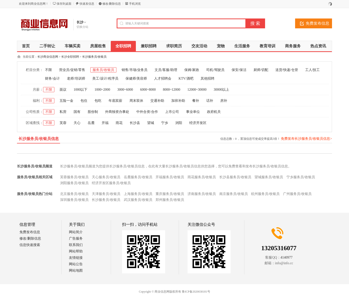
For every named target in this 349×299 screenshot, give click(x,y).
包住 (83, 101)
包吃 (98, 101)
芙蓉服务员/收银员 (74, 177)
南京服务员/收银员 (233, 194)
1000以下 (80, 89)
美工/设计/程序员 (105, 78)
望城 (150, 123)
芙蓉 (63, 123)
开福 (105, 123)
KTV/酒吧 (185, 78)
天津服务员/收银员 (106, 194)
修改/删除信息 (111, 3)
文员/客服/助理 (166, 70)
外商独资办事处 (117, 112)
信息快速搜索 (29, 245)
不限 (48, 70)
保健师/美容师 (136, 78)
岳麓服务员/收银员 (138, 177)
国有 (77, 112)
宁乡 (164, 123)
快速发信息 (86, 3)
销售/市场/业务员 (135, 70)
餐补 (195, 101)
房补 (223, 101)
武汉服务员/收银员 (138, 200)
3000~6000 (125, 89)
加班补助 (178, 101)
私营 (63, 112)
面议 (63, 89)
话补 (209, 101)
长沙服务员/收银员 (94, 56)
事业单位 (193, 112)
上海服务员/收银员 (138, 194)
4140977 (287, 257)
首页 (26, 46)
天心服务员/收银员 (106, 177)
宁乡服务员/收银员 (300, 177)
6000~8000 (148, 89)
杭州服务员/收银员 (265, 194)
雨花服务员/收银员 (202, 177)
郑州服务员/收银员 (170, 200)
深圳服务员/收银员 (74, 200)
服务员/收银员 (103, 70)
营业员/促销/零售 (72, 70)
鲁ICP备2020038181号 (196, 291)
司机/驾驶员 (215, 70)
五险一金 (66, 101)
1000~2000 (102, 89)
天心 (77, 123)
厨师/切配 (261, 70)
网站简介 (76, 232)
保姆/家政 (191, 70)
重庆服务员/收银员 (170, 194)
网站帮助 (76, 251)
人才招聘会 (162, 78)
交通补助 (157, 101)
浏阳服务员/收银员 (74, 183)
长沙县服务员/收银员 (235, 177)
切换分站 (82, 27)
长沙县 (135, 123)
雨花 (119, 123)
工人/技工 (312, 70)
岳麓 (91, 123)
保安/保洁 (239, 70)
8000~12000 (171, 89)
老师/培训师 (76, 78)
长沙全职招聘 (70, 56)
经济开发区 (197, 123)
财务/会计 (52, 78)
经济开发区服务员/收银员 (111, 183)
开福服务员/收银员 (170, 177)
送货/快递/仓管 (286, 70)
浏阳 (178, 123)
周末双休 (136, 101)
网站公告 (76, 264)
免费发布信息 (317, 23)
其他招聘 (207, 78)
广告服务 (76, 238)
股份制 (93, 112)
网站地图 (76, 270)
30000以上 (221, 89)
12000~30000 (196, 89)
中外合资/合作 (147, 112)
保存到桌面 (64, 3)
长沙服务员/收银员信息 (38, 139)
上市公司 (172, 112)
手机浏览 (135, 3)
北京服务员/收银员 (74, 194)
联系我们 (76, 245)
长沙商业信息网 (47, 56)
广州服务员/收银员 (297, 194)
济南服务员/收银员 (202, 194)
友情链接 (76, 258)
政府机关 (214, 112)
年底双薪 (115, 101)
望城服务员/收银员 (268, 177)
